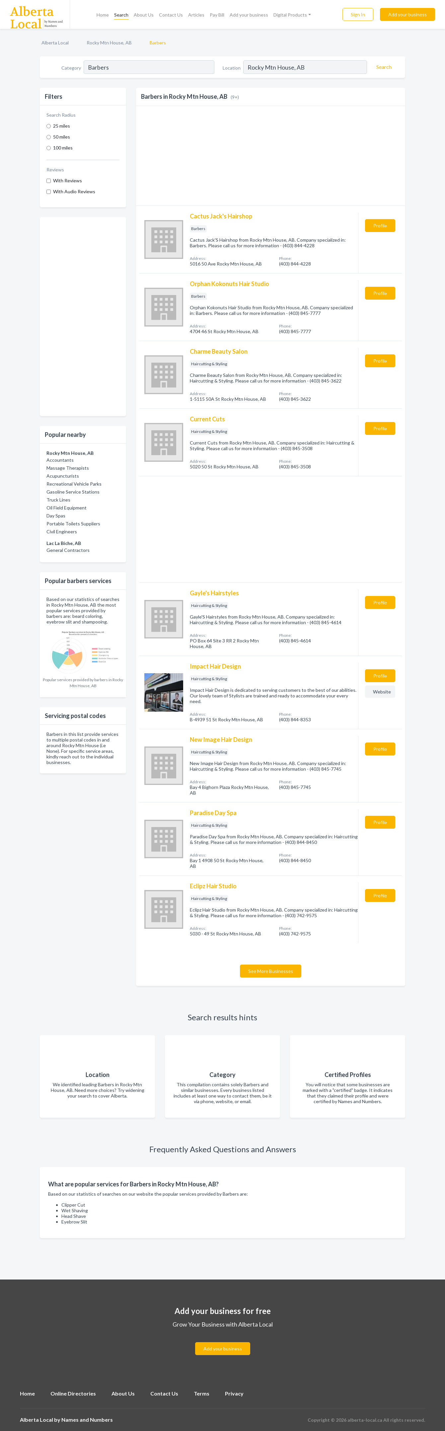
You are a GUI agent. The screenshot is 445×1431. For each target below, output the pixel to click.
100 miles (63, 147)
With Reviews (67, 180)
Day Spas (55, 515)
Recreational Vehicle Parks (74, 484)
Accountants (60, 460)
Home (103, 15)
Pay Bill (217, 15)
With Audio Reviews (74, 191)
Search (121, 15)
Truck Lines (58, 500)
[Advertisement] (83, 316)
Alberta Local (55, 42)
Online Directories (73, 1393)
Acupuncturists (62, 476)
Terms (201, 1393)
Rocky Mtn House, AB (109, 42)
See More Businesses (270, 971)
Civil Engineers (61, 531)
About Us (144, 15)
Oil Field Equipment (66, 507)
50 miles (61, 137)
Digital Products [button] (290, 15)
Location (232, 68)
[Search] (383, 67)
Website (382, 691)
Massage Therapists (67, 468)
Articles (196, 15)
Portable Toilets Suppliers (73, 523)
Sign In (358, 14)
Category (71, 68)
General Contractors (68, 550)
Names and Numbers (87, 1419)
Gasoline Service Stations (73, 492)
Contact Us (171, 15)
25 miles (61, 126)
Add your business (249, 15)
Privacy (234, 1393)
